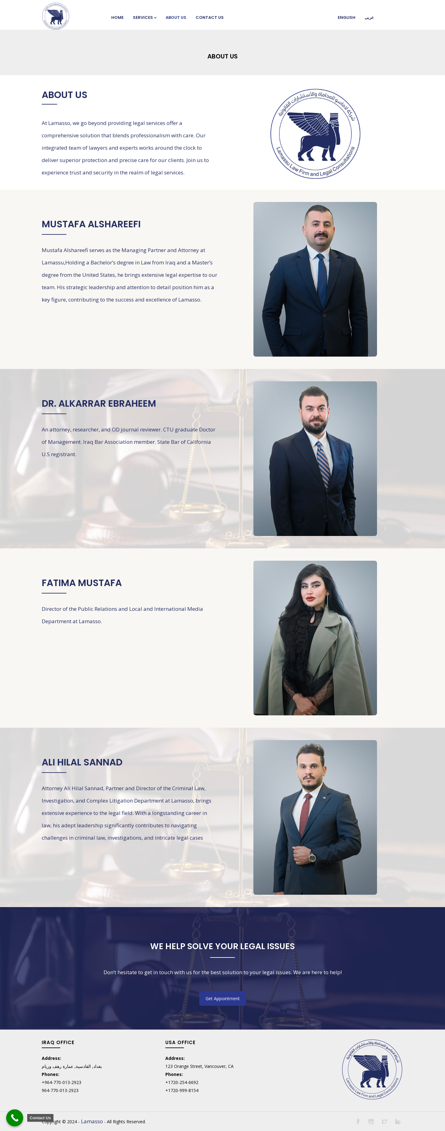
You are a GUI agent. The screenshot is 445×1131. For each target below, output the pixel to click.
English (346, 17)
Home (117, 17)
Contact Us (210, 17)
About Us (176, 17)
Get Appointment (223, 998)
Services (144, 17)
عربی (369, 17)
